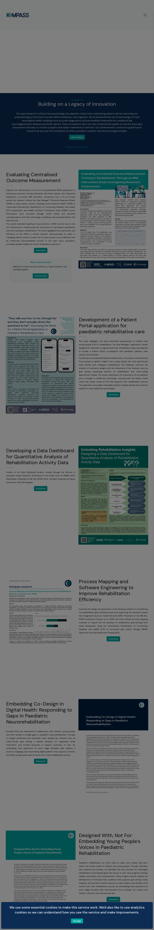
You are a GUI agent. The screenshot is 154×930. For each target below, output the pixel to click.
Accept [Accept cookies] (77, 921)
